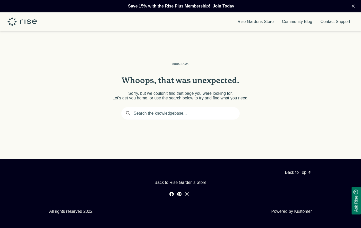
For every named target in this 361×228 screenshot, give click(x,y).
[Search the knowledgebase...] (180, 113)
